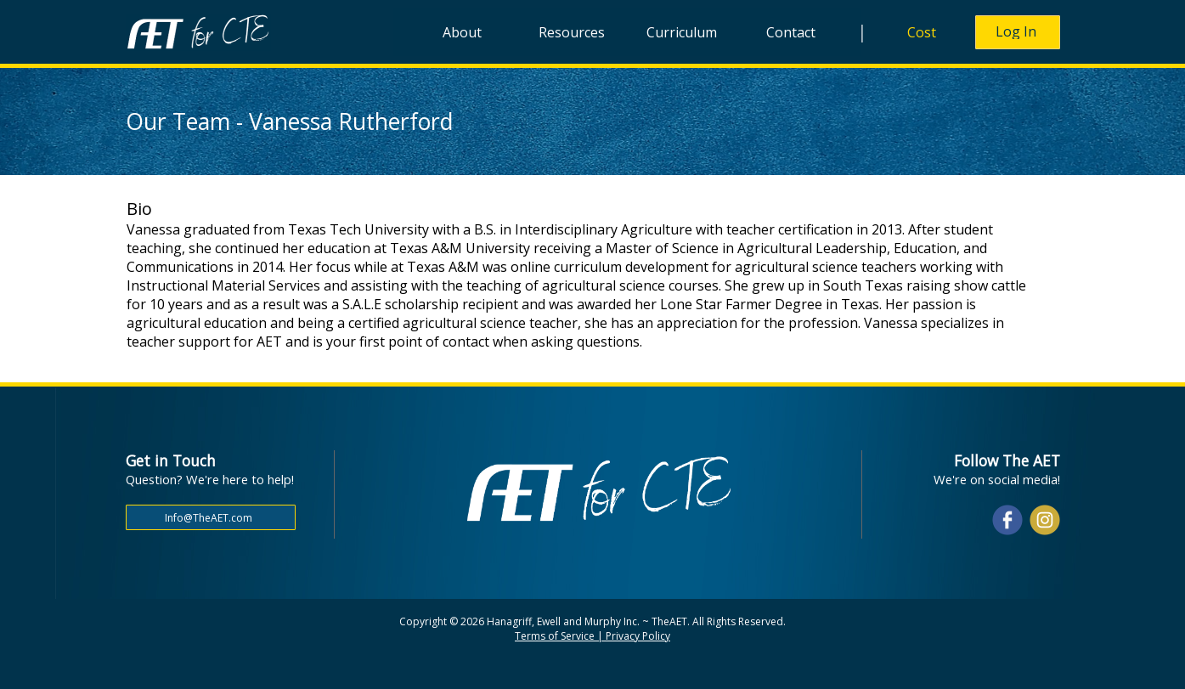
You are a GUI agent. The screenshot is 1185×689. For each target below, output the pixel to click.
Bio (139, 208)
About (462, 32)
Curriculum (681, 32)
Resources (572, 32)
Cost (921, 32)
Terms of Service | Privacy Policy (592, 636)
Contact (790, 32)
